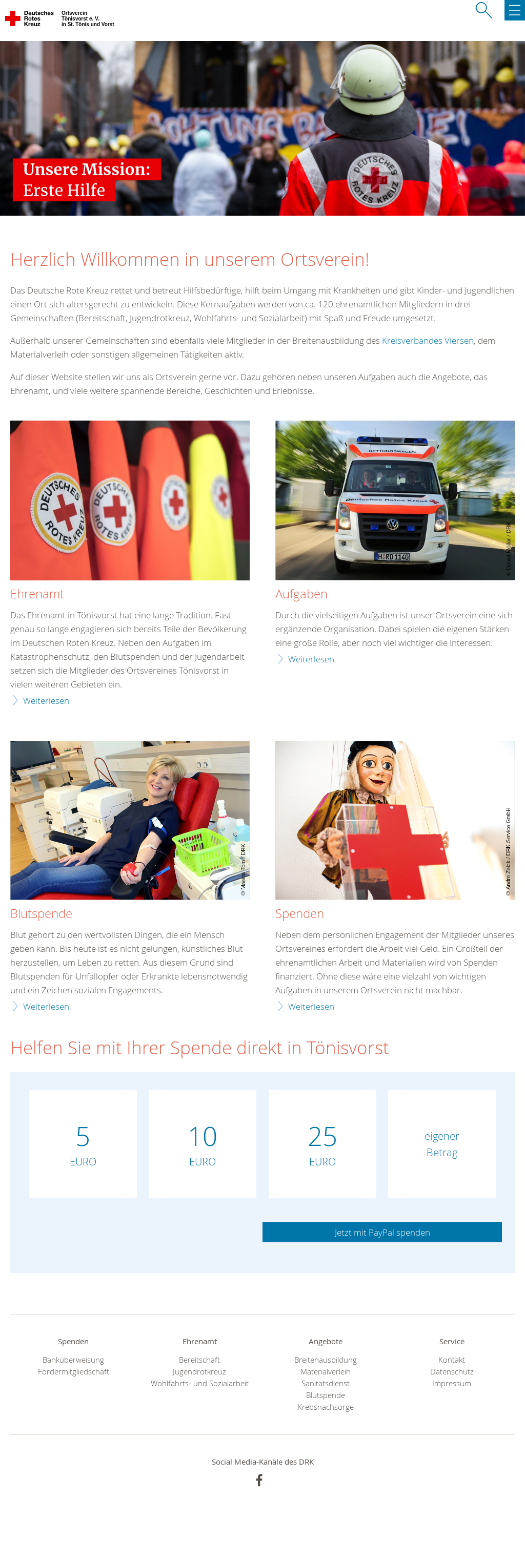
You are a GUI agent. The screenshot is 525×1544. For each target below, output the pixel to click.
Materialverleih (325, 1371)
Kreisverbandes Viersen (428, 340)
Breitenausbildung (325, 1360)
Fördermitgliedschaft (73, 1371)
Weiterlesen (46, 700)
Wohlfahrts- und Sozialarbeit (200, 1383)
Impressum (451, 1383)
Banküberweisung (73, 1360)
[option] (262, 128)
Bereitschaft (199, 1360)
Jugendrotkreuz (199, 1371)
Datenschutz (452, 1371)
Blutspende (325, 1395)
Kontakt (451, 1360)
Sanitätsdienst (325, 1383)
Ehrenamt (37, 594)
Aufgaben (301, 594)
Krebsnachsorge (325, 1407)
